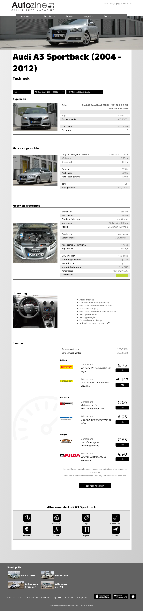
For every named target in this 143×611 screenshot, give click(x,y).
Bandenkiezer (95, 486)
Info (122, 370)
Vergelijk (88, 16)
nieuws (69, 597)
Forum (107, 16)
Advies (69, 16)
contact (12, 597)
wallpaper (83, 597)
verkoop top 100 (52, 597)
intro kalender (29, 597)
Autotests (49, 16)
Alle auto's (27, 16)
